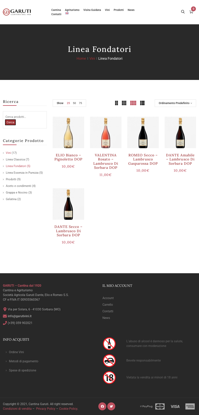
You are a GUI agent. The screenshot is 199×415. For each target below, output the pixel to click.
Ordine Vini (16, 352)
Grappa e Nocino (17, 192)
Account (108, 298)
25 (68, 103)
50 (74, 103)
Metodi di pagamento (23, 361)
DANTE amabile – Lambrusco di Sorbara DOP (180, 159)
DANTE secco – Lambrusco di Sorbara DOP (68, 230)
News (106, 318)
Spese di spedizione (22, 370)
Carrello (107, 304)
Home (81, 58)
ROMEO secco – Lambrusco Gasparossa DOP (143, 159)
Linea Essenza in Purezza (22, 172)
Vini (92, 58)
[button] (50, 352)
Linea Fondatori (16, 166)
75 (80, 103)
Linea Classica (15, 159)
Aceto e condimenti (18, 186)
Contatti (107, 311)
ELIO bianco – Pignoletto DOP (68, 157)
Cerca (10, 122)
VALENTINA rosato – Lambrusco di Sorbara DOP (105, 161)
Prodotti (11, 179)
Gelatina (11, 199)
